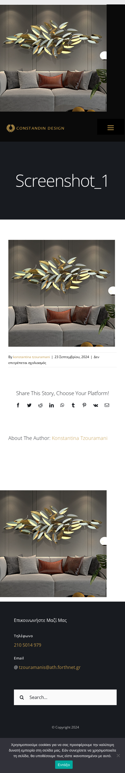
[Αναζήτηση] (22, 697)
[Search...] (65, 697)
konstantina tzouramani (31, 357)
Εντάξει (64, 765)
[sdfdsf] (46, 125)
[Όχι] (118, 755)
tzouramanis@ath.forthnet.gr (50, 667)
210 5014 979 (27, 645)
